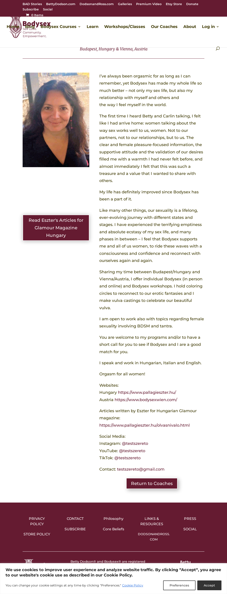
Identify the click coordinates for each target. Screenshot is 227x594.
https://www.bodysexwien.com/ (146, 399)
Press (190, 519)
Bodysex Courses (58, 27)
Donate (192, 4)
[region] (113, 578)
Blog (30, 27)
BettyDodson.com (60, 4)
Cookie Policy (132, 585)
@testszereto (135, 443)
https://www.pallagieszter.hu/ (147, 392)
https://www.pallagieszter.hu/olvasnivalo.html (144, 425)
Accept (209, 585)
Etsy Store (174, 4)
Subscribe (31, 9)
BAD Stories (32, 4)
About (189, 27)
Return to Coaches (152, 483)
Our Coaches (164, 27)
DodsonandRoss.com (97, 4)
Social (48, 9)
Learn (92, 27)
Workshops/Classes (124, 27)
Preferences (179, 585)
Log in (208, 27)
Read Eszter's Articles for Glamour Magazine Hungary (56, 228)
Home (13, 27)
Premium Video (149, 4)
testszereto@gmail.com (140, 469)
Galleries (125, 4)
